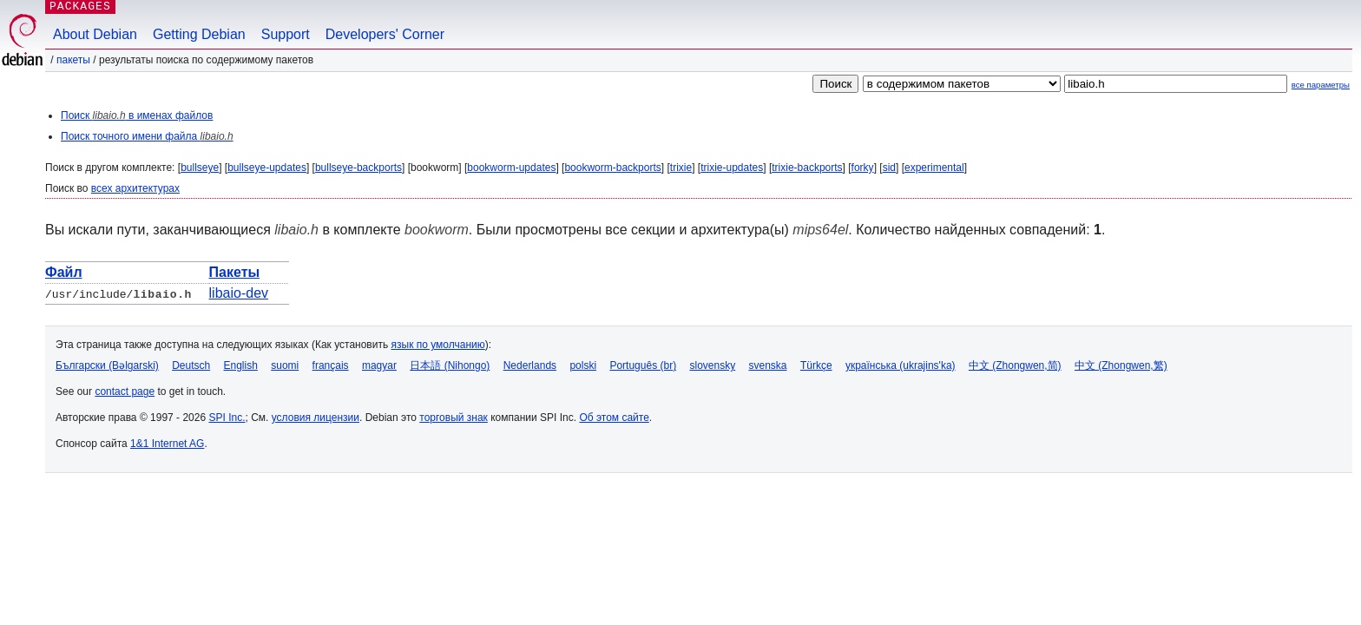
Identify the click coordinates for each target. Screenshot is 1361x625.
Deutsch (191, 365)
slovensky (712, 365)
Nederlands (529, 365)
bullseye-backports (358, 167)
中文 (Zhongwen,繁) (1121, 365)
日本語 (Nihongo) (450, 365)
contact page (125, 391)
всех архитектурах (135, 188)
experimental (934, 167)
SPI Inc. (226, 417)
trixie (681, 167)
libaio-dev (238, 293)
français (330, 365)
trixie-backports (807, 167)
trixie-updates (731, 167)
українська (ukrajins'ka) (900, 365)
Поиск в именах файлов (137, 115)
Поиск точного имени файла (147, 136)
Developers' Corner (384, 34)
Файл (63, 272)
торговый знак (453, 417)
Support (285, 34)
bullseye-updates (266, 167)
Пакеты (73, 60)
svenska (768, 365)
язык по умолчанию (438, 345)
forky (862, 167)
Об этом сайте (613, 417)
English (241, 365)
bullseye (200, 167)
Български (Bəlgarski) (107, 365)
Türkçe (816, 365)
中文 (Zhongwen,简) (1015, 365)
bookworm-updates (511, 167)
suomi (285, 365)
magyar (379, 365)
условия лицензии (315, 417)
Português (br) (642, 365)
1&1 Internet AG (167, 444)
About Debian (95, 34)
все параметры (1321, 84)
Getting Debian (199, 34)
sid (889, 167)
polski (582, 365)
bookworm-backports (612, 167)
